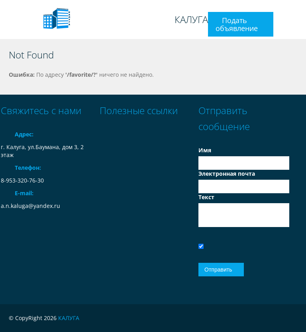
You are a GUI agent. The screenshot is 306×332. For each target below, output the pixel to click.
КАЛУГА (191, 19)
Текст (206, 197)
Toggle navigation (8, 20)
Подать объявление (237, 24)
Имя (204, 150)
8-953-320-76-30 (22, 180)
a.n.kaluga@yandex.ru (30, 206)
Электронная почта (226, 173)
